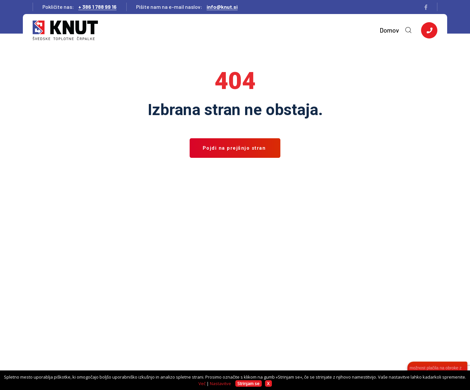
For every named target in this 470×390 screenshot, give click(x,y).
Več (202, 383)
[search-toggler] (408, 30)
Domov (389, 30)
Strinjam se (248, 383)
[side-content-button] (429, 30)
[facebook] (426, 7)
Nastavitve (220, 383)
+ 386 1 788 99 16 (97, 7)
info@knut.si (222, 7)
